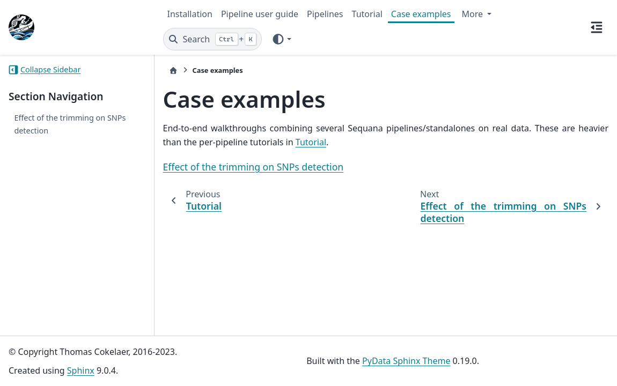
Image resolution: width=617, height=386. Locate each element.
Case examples (421, 14)
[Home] (173, 70)
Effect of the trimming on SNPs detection (70, 124)
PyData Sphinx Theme (406, 361)
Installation (189, 14)
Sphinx (80, 370)
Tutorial (367, 14)
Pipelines (325, 14)
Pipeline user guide (259, 14)
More (474, 14)
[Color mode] (281, 39)
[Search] (212, 39)
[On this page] (596, 27)
